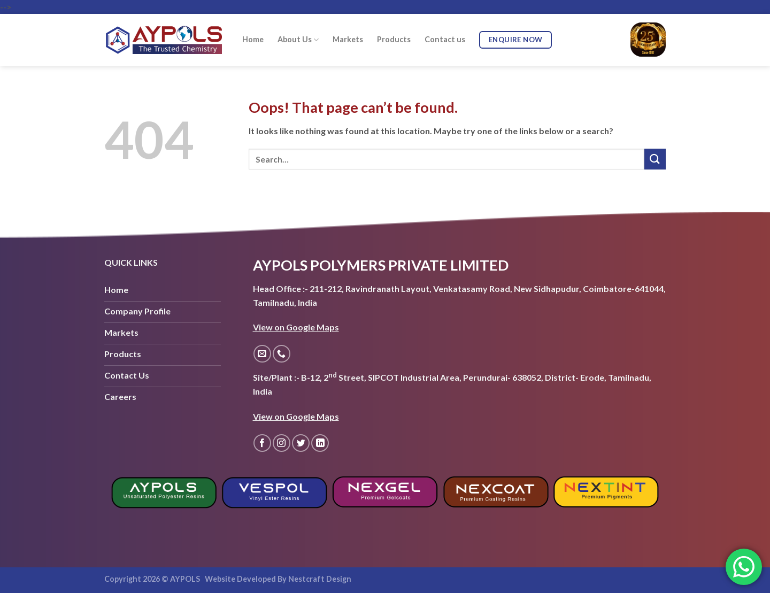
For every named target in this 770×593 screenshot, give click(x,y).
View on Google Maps (296, 327)
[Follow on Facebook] (262, 443)
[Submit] (655, 159)
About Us (298, 40)
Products (394, 39)
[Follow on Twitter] (301, 443)
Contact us (445, 39)
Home (253, 39)
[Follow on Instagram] (281, 443)
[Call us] (281, 354)
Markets (348, 39)
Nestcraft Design (319, 578)
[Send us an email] (262, 354)
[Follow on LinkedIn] (320, 443)
